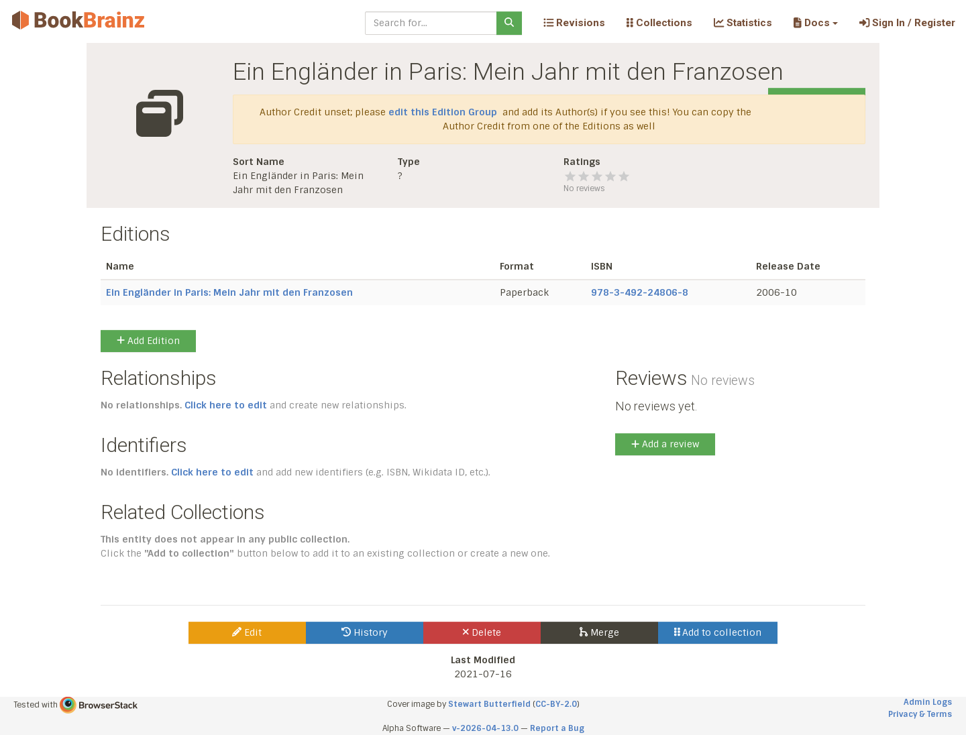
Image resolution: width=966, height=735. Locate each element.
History (364, 632)
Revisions (574, 23)
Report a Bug (557, 728)
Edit (247, 632)
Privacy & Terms (920, 714)
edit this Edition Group (442, 112)
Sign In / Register (907, 23)
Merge (599, 632)
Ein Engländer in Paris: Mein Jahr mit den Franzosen (229, 292)
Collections (659, 23)
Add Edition (148, 341)
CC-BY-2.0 (556, 704)
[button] (815, 22)
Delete (482, 632)
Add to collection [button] (718, 632)
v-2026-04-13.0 (485, 728)
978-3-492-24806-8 (639, 292)
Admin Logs (928, 702)
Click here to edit (225, 405)
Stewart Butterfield (489, 704)
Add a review (665, 444)
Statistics (743, 23)
